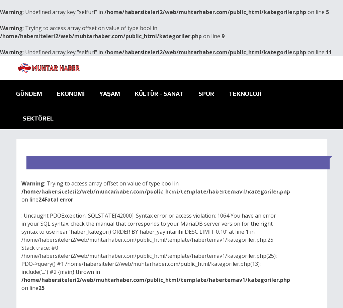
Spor (206, 93)
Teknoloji (245, 93)
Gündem (29, 93)
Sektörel (38, 118)
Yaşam (109, 93)
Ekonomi (71, 93)
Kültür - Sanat (159, 93)
